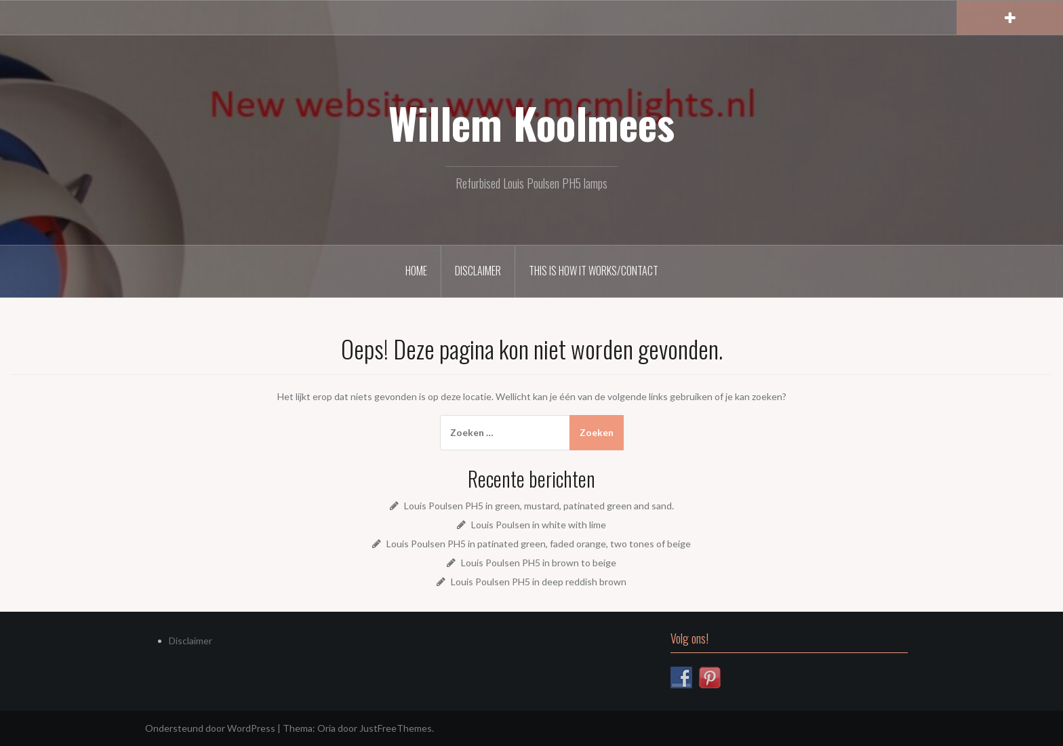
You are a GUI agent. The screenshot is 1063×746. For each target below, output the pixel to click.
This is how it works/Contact (593, 270)
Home (416, 270)
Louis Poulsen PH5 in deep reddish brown (538, 581)
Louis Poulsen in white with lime (538, 524)
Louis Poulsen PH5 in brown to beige (538, 562)
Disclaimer (478, 270)
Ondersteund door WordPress (210, 728)
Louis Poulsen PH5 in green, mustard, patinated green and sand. (539, 505)
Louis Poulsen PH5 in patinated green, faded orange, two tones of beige (538, 543)
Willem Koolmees (531, 123)
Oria (326, 728)
